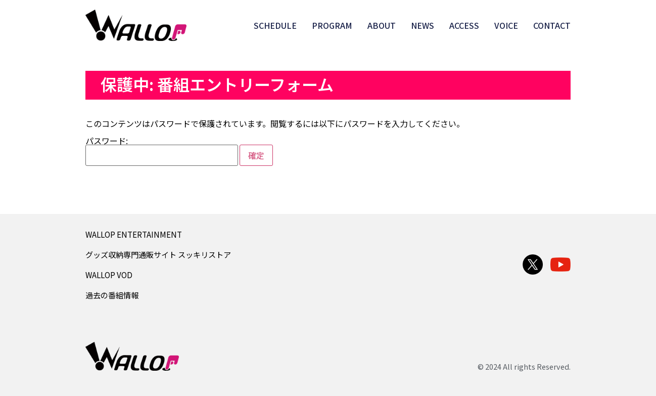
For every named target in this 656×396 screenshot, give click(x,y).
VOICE (506, 25)
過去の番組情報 (111, 295)
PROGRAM (332, 25)
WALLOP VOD (108, 275)
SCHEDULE (275, 25)
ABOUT (381, 25)
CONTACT (552, 25)
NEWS (422, 25)
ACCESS (464, 25)
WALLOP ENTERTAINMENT (133, 234)
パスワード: (161, 151)
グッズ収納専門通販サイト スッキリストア (158, 254)
